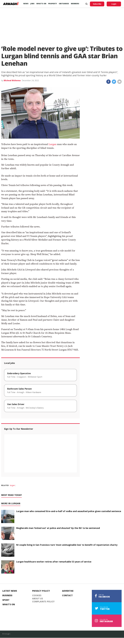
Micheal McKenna (12, 80)
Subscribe (97, 4)
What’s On (41, 3)
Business (7, 595)
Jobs (32, 3)
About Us (37, 599)
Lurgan (52, 144)
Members (75, 3)
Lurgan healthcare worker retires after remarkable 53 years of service (53, 561)
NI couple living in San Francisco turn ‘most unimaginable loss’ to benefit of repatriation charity (66, 544)
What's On (8, 604)
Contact (67, 595)
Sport (5, 600)
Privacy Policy (41, 591)
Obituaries (64, 3)
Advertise (67, 591)
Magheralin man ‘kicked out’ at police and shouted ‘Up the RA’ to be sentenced (58, 528)
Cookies (36, 595)
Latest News (9, 591)
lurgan (12, 485)
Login (113, 4)
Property (52, 3)
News (25, 3)
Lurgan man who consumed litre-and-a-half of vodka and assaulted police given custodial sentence (68, 511)
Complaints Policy (43, 602)
